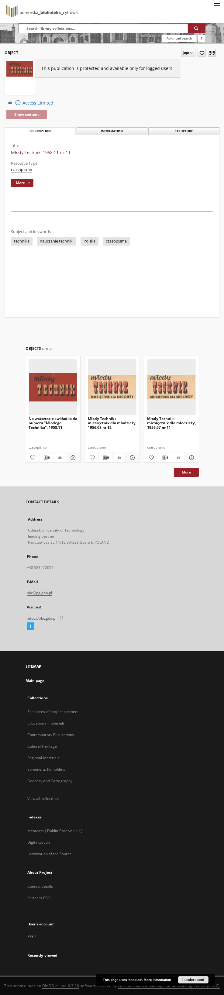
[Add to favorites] (202, 53)
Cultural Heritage (42, 746)
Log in (32, 935)
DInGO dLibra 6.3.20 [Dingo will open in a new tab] (60, 985)
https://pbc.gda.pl (45, 618)
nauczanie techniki (56, 241)
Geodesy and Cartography (50, 780)
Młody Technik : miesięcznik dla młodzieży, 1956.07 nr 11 (171, 423)
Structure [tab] (184, 131)
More (186, 472)
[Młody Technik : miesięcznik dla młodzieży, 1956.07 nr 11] (171, 387)
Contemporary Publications (50, 734)
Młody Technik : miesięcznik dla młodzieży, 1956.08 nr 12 (112, 423)
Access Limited (29, 102)
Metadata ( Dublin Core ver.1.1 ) (55, 830)
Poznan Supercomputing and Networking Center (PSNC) (169, 985)
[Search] (196, 28)
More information (157, 980)
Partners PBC (38, 897)
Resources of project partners (52, 711)
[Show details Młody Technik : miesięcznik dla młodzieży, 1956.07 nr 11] (191, 458)
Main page (35, 680)
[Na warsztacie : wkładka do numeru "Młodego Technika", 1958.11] (53, 387)
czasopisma (116, 241)
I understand (193, 980)
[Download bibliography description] (46, 458)
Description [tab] (40, 131)
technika (21, 241)
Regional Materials (43, 757)
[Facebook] (30, 626)
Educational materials (46, 723)
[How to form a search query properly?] (201, 38)
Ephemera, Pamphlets (46, 769)
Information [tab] (112, 131)
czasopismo (21, 169)
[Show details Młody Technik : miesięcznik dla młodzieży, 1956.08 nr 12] (131, 458)
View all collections (43, 798)
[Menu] (217, 5)
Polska (89, 241)
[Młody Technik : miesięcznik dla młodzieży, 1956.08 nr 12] (112, 387)
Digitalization (38, 842)
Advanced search (179, 38)
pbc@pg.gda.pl (39, 592)
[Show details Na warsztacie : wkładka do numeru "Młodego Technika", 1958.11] (72, 458)
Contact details (40, 886)
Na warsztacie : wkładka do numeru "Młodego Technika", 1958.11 (53, 423)
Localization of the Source (49, 853)
